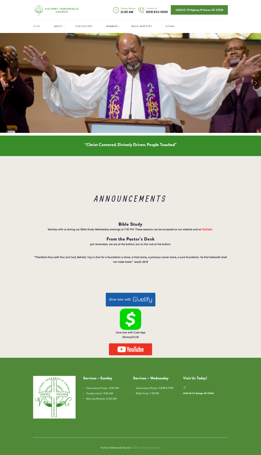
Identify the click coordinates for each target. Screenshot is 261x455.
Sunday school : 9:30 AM (99, 393)
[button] (5, 83)
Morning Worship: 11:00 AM (101, 398)
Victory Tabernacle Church (115, 447)
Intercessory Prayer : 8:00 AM (102, 388)
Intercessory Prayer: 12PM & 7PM (154, 388)
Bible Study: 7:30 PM (147, 393)
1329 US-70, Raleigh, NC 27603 (198, 393)
